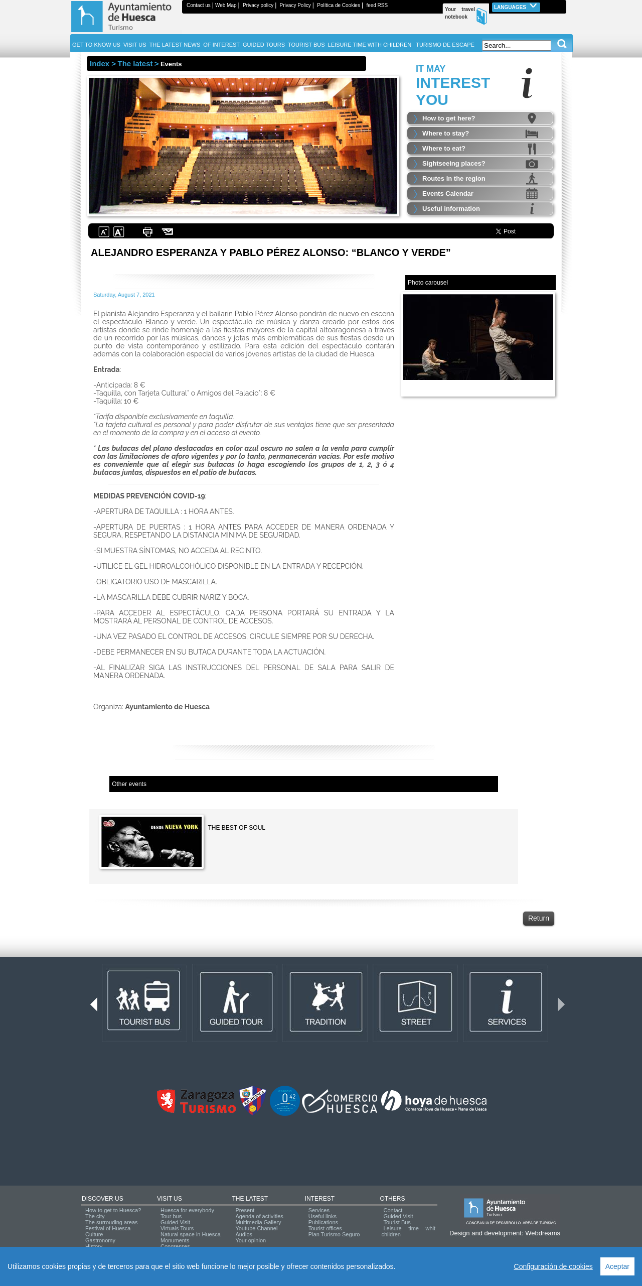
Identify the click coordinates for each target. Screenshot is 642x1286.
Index (99, 63)
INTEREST (320, 1198)
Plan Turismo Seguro (334, 1234)
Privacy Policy (295, 5)
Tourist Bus (396, 1222)
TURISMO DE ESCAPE (445, 45)
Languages (516, 6)
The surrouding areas (111, 1222)
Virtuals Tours (177, 1228)
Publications (323, 1222)
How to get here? (448, 118)
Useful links (322, 1216)
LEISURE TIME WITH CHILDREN (370, 45)
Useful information (451, 208)
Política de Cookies (338, 5)
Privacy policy (258, 5)
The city (95, 1216)
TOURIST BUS (306, 45)
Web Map (226, 5)
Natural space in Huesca (190, 1234)
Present (244, 1210)
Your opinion (250, 1240)
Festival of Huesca (107, 1228)
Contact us (199, 5)
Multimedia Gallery (258, 1222)
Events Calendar (447, 193)
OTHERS (392, 1198)
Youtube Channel (256, 1228)
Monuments (174, 1240)
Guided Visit (175, 1222)
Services (319, 1210)
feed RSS (377, 5)
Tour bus (171, 1216)
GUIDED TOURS (264, 45)
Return (538, 918)
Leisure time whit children (408, 1231)
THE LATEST (250, 1198)
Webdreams (542, 1233)
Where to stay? (445, 133)
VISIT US (169, 1198)
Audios (243, 1234)
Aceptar (617, 1266)
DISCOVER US (102, 1198)
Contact (392, 1210)
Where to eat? (443, 148)
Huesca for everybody (187, 1210)
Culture (94, 1234)
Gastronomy (100, 1240)
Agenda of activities (259, 1216)
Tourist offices (325, 1228)
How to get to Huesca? (113, 1210)
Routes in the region (454, 178)
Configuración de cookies (553, 1266)
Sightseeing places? (454, 163)
